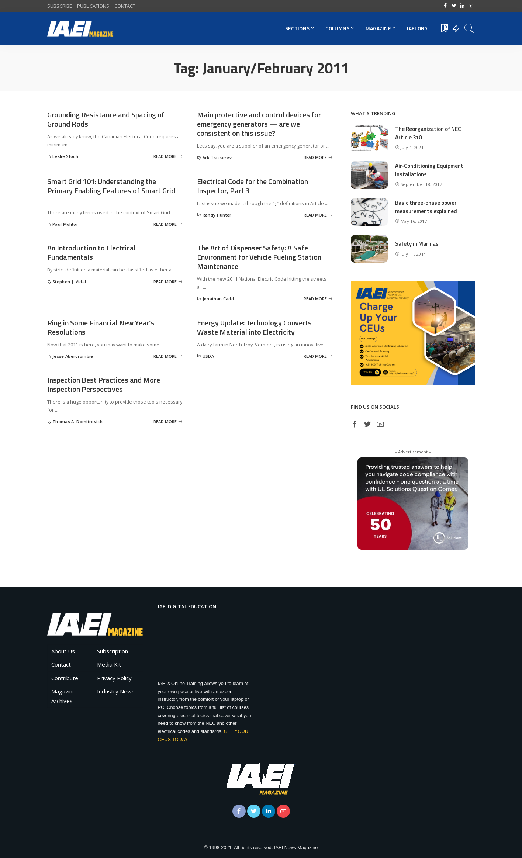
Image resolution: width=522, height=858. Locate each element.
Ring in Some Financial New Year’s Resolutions (101, 327)
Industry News (116, 691)
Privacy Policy (114, 678)
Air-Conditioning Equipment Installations (429, 170)
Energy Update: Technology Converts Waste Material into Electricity (254, 327)
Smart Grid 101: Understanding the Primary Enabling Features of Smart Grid (111, 186)
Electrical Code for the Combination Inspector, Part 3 (252, 186)
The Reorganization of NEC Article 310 (428, 133)
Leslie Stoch (65, 156)
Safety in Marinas (417, 243)
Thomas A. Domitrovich (77, 421)
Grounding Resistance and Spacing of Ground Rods (106, 119)
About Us (63, 651)
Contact (61, 664)
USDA (208, 356)
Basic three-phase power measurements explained (426, 206)
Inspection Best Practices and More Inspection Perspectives (103, 384)
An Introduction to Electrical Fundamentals (91, 252)
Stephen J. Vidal (69, 282)
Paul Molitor (65, 224)
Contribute (64, 678)
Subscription (112, 651)
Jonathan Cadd (218, 299)
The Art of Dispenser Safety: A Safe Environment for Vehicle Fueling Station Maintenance (259, 257)
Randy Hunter (217, 215)
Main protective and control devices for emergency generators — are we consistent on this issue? (259, 124)
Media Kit (109, 664)
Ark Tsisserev (217, 157)
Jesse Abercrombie (72, 356)
